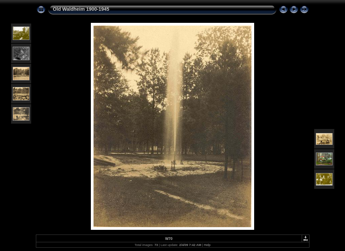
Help (207, 245)
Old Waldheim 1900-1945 (81, 9)
